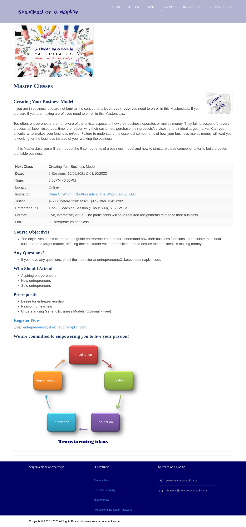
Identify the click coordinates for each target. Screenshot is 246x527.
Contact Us (224, 6)
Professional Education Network (113, 509)
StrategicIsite (101, 480)
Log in (115, 6)
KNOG (208, 6)
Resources (191, 6)
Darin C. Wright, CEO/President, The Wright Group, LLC (92, 194)
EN (137, 6)
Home (128, 6)
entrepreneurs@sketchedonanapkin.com (54, 327)
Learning (170, 6)
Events (150, 6)
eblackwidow (101, 499)
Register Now (26, 320)
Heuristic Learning (104, 490)
